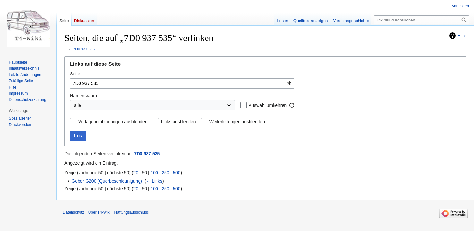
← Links (154, 181)
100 (154, 172)
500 (176, 172)
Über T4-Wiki (99, 212)
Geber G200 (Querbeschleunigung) (107, 181)
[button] (292, 105)
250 (165, 172)
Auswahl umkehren (268, 105)
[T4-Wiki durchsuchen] (421, 19)
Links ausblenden (178, 121)
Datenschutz (73, 212)
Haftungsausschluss (131, 212)
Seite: (75, 73)
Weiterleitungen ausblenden (237, 121)
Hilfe (461, 35)
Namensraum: (84, 95)
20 (136, 172)
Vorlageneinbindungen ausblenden (113, 121)
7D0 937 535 (84, 49)
